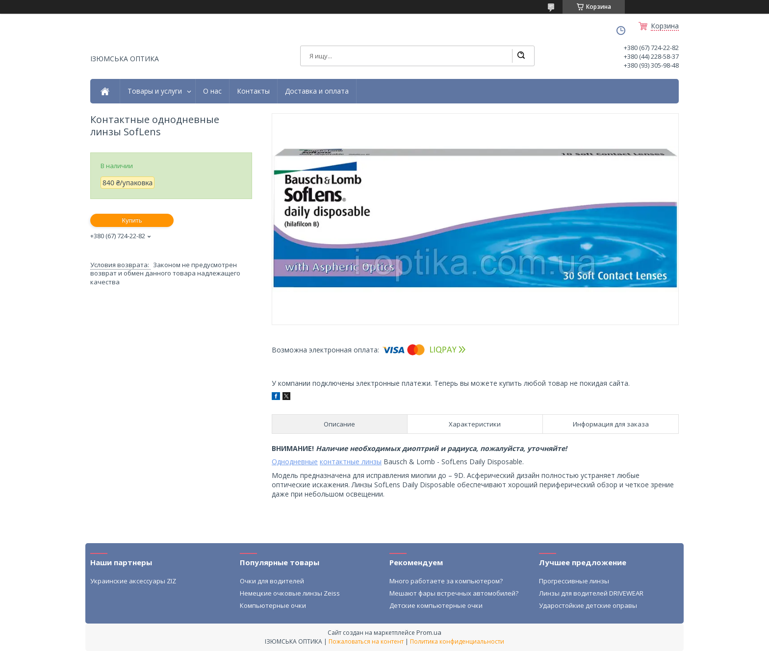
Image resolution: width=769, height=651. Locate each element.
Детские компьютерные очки (436, 605)
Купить (132, 220)
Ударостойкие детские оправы (588, 605)
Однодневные (295, 461)
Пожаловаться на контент (366, 641)
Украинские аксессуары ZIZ (133, 580)
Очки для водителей (272, 580)
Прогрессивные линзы (574, 580)
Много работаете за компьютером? (446, 580)
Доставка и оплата (317, 91)
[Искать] (521, 56)
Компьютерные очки (273, 605)
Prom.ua (428, 632)
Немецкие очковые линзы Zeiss (290, 593)
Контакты (253, 91)
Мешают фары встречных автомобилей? (453, 593)
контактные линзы (351, 461)
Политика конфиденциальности (457, 641)
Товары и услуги (155, 91)
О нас (212, 91)
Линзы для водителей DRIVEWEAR (591, 593)
